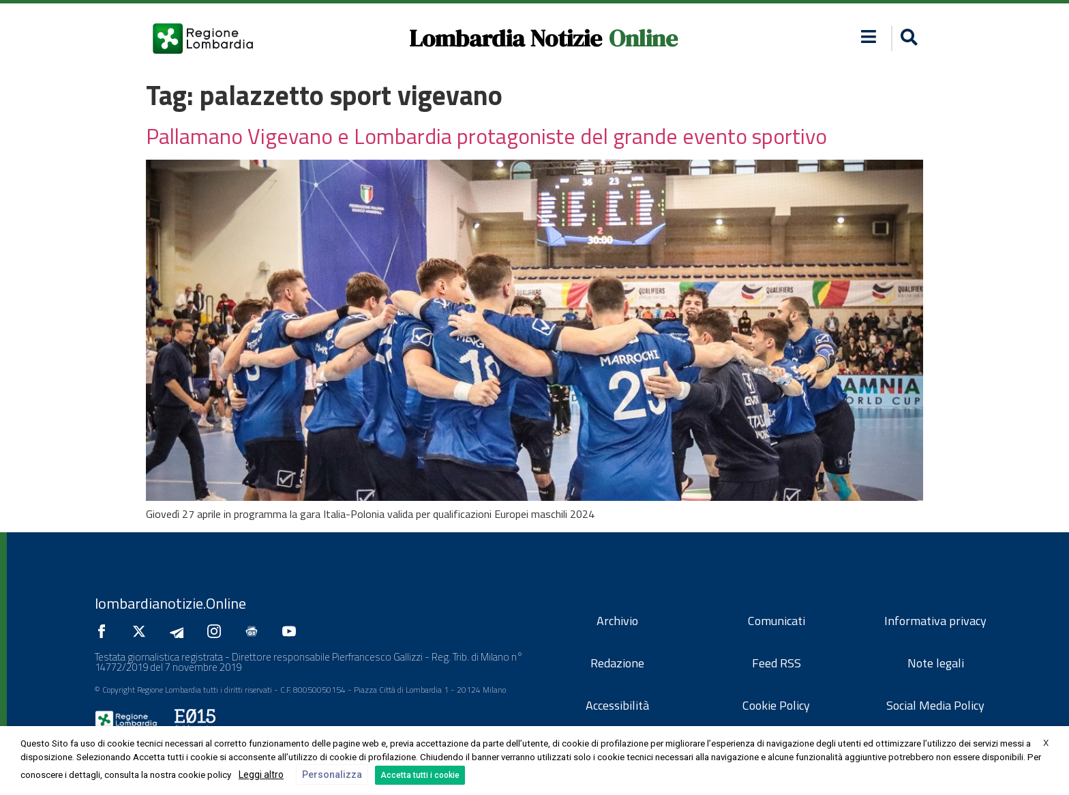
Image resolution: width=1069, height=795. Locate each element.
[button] (907, 38)
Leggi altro (261, 774)
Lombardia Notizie (505, 38)
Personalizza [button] (332, 774)
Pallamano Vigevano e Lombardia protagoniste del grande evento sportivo (486, 135)
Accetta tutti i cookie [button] (420, 775)
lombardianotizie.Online (170, 603)
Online (643, 38)
